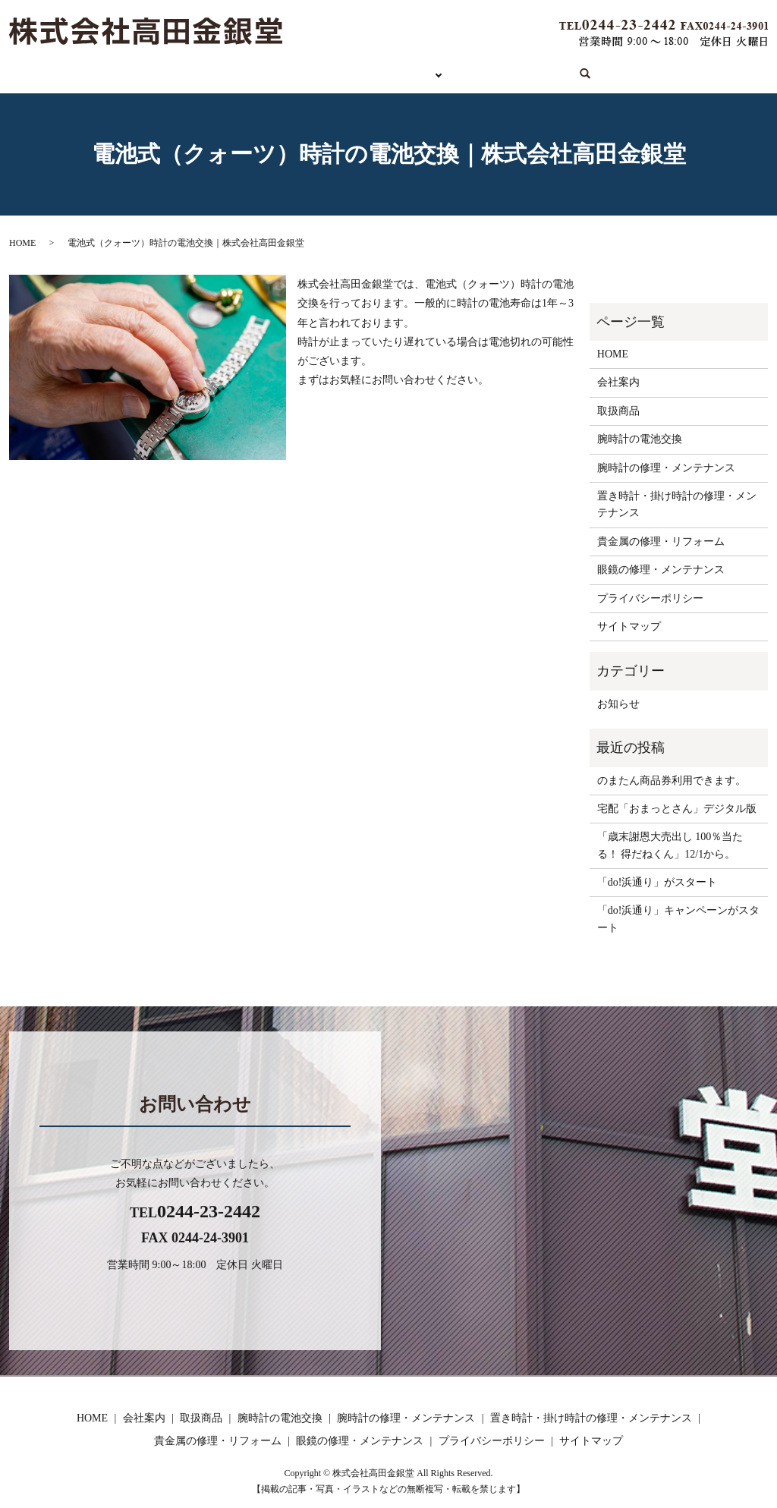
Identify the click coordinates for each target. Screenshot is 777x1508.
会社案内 (494, 71)
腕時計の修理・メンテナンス (666, 463)
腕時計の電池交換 (639, 435)
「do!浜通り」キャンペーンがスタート (678, 915)
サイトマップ (629, 622)
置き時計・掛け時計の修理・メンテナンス (677, 500)
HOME (222, 71)
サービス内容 (390, 71)
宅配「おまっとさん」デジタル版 (677, 805)
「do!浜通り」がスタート (657, 878)
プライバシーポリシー (650, 594)
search (562, 72)
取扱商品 (297, 71)
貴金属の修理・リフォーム (661, 537)
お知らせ (618, 700)
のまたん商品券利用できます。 (671, 776)
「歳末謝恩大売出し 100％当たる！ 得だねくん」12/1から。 (670, 841)
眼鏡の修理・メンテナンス (661, 565)
